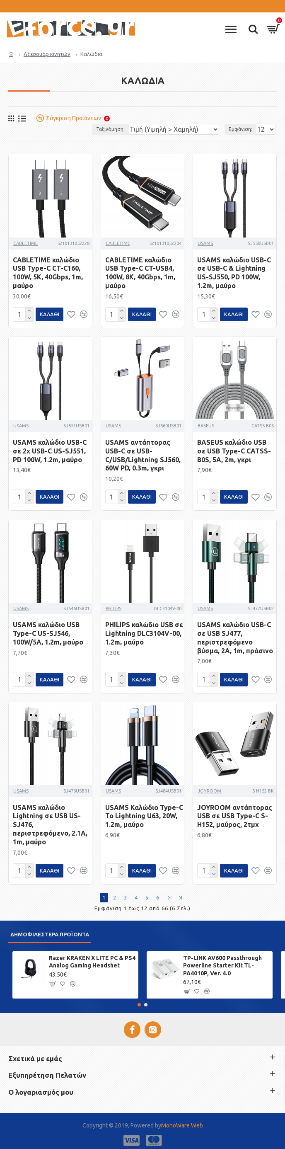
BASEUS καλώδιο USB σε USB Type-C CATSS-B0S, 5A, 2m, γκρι (234, 450)
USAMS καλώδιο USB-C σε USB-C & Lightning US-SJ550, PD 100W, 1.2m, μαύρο (234, 272)
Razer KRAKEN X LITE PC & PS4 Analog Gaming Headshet (92, 958)
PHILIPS (113, 606)
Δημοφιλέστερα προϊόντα (49, 931)
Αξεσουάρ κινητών (47, 54)
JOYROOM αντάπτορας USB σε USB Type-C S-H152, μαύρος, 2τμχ (234, 813)
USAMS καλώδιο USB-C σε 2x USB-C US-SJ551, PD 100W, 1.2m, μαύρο (50, 450)
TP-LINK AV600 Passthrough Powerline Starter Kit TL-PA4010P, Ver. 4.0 (222, 962)
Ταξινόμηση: (110, 129)
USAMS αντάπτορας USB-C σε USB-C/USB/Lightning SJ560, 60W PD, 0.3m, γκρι (143, 454)
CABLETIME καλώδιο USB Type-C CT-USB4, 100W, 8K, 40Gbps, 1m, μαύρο (140, 272)
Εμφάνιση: (240, 129)
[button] (139, 1001)
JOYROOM (209, 788)
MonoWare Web (182, 1122)
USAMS (205, 243)
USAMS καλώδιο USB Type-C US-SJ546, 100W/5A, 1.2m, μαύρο (48, 631)
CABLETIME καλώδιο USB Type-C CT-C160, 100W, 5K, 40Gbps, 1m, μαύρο (48, 272)
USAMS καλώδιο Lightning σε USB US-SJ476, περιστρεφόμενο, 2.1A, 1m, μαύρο (50, 822)
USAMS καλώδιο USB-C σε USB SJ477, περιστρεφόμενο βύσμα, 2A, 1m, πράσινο (235, 635)
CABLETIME (25, 243)
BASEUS (206, 424)
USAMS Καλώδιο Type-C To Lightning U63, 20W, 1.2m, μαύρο (144, 813)
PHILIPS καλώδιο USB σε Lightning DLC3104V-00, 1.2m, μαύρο (144, 631)
